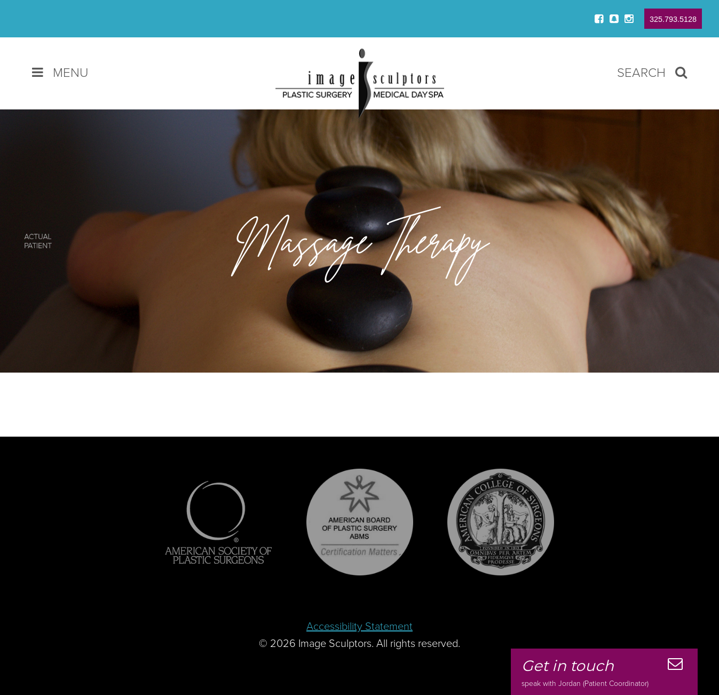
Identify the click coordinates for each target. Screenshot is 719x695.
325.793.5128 (673, 19)
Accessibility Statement (359, 626)
